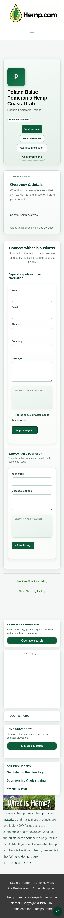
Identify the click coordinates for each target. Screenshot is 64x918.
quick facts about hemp (24, 838)
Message (32, 369)
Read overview (32, 138)
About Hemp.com (44, 888)
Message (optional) (32, 500)
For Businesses (18, 888)
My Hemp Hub (17, 788)
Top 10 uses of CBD (17, 863)
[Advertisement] (35, 680)
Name (32, 295)
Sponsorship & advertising (26, 780)
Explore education (32, 746)
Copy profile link (32, 156)
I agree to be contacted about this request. (30, 417)
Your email (32, 479)
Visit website (32, 129)
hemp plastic (25, 813)
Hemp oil (9, 813)
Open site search (32, 640)
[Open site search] (57, 911)
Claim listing (22, 545)
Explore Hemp (20, 882)
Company (32, 346)
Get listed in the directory (25, 772)
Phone (32, 329)
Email (32, 312)
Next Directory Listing (32, 591)
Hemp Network (44, 882)
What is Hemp (19, 856)
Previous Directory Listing (32, 581)
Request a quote (24, 429)
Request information (32, 147)
